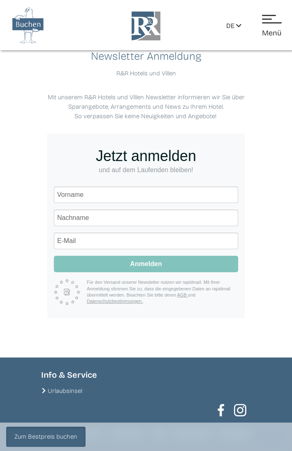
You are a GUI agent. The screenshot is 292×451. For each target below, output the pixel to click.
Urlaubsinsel (65, 391)
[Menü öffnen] (272, 26)
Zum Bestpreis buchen (45, 436)
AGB (182, 294)
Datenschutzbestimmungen (115, 301)
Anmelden (146, 263)
